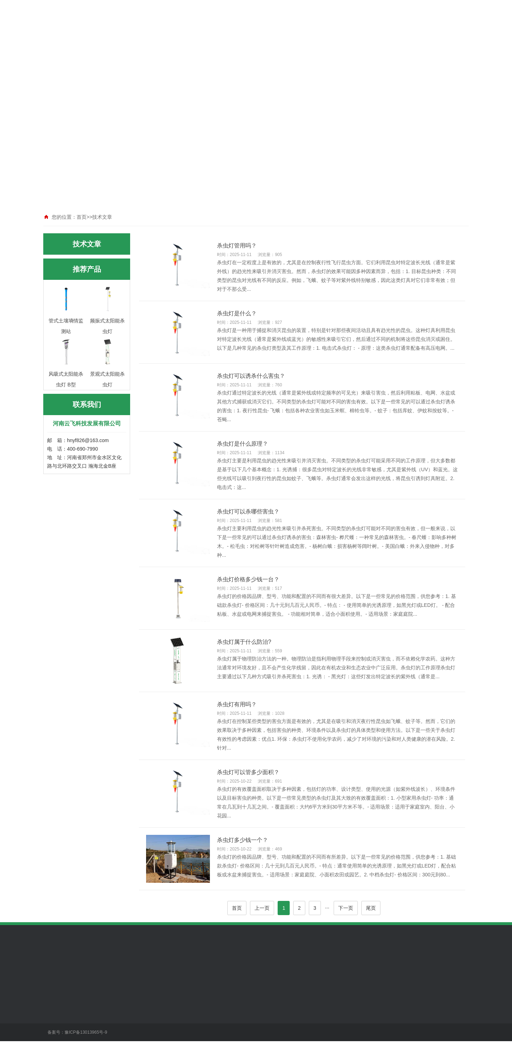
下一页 (345, 908)
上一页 (262, 908)
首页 (237, 908)
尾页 (371, 908)
